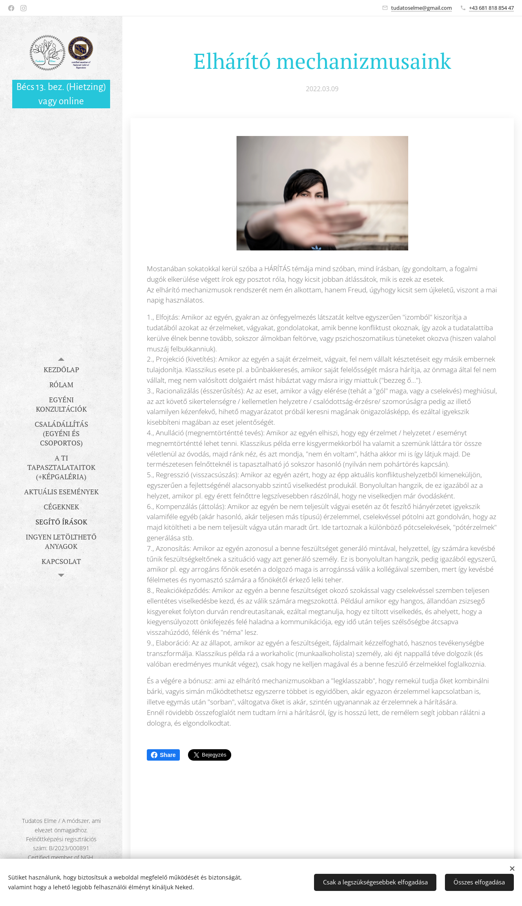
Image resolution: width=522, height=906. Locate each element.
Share (163, 755)
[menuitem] (61, 369)
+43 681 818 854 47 (491, 7)
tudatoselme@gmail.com (421, 7)
